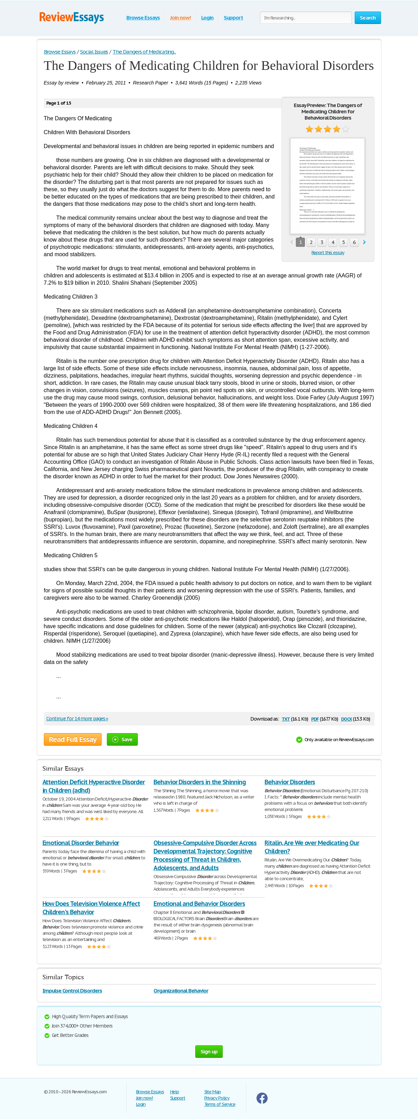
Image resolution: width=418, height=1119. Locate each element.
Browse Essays (142, 17)
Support (233, 17)
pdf (315, 718)
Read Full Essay (72, 739)
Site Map (212, 1092)
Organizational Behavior (180, 990)
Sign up (209, 1051)
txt (286, 718)
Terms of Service (219, 1104)
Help (174, 1092)
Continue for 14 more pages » (77, 718)
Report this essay (327, 253)
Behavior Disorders (290, 782)
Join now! (180, 17)
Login (207, 17)
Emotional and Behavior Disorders (199, 904)
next (364, 242)
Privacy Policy (216, 1098)
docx (346, 718)
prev (291, 242)
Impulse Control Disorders (72, 990)
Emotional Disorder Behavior (80, 843)
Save (122, 739)
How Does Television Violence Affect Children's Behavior (91, 908)
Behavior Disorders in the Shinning (199, 782)
